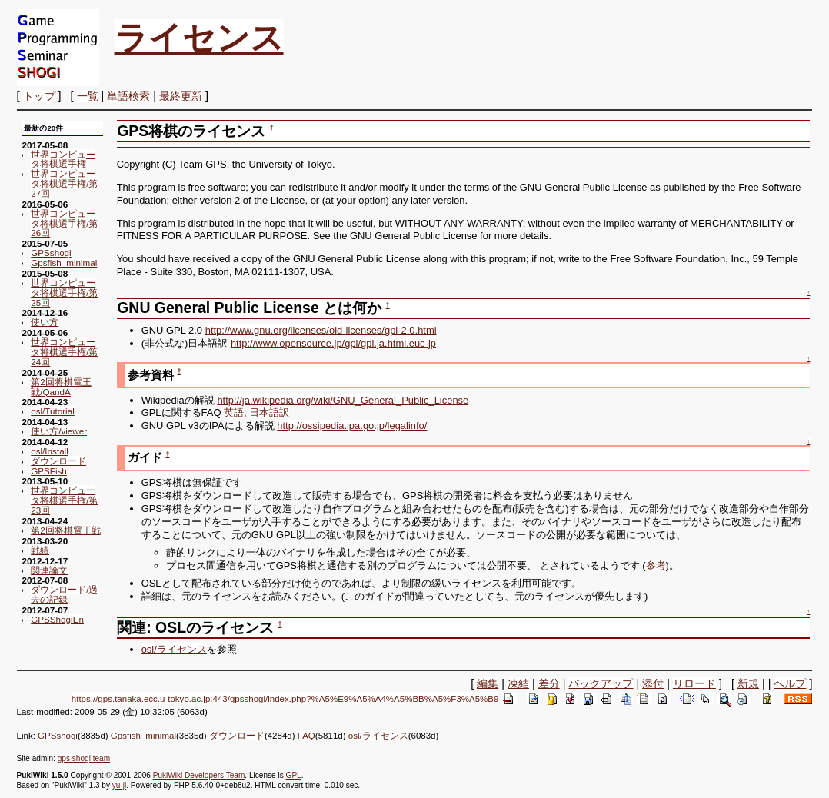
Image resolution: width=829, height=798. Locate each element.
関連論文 (49, 570)
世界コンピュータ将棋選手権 (63, 159)
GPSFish (49, 471)
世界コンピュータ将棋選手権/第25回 (64, 293)
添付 (653, 683)
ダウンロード (58, 461)
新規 (748, 683)
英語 (234, 412)
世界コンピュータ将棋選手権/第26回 (64, 223)
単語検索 (128, 96)
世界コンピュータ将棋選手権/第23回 (64, 500)
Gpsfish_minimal (64, 263)
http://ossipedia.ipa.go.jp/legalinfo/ (352, 425)
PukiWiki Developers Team (199, 775)
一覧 (87, 96)
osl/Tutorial (53, 411)
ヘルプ (790, 683)
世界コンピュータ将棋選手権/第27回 (64, 183)
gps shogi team (84, 758)
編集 (487, 683)
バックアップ (600, 683)
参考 (656, 565)
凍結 (518, 683)
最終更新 (180, 96)
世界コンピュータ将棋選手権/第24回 (64, 352)
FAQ (306, 735)
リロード (694, 683)
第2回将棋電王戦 (65, 530)
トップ (39, 96)
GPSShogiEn (57, 619)
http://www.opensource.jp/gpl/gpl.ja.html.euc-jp (333, 343)
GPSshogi (51, 253)
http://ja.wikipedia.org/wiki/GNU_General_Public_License (342, 400)
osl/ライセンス (174, 649)
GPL (293, 775)
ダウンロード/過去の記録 (64, 594)
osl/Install (49, 451)
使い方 (44, 322)
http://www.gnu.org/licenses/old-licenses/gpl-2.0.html (321, 330)
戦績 (40, 550)
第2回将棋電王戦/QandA (61, 387)
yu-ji (119, 785)
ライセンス (199, 37)
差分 (549, 683)
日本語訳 (269, 412)
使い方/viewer (59, 431)
